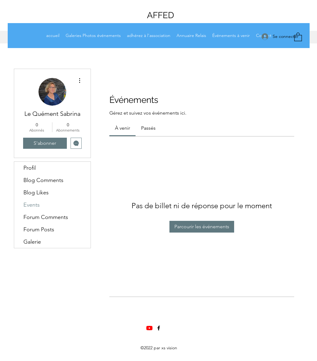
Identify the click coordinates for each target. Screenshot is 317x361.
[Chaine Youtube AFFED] (149, 328)
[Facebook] (159, 328)
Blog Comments (43, 180)
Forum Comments (45, 217)
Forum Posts (38, 229)
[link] (122, 128)
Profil (29, 167)
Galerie (32, 241)
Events (31, 204)
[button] (298, 36)
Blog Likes (36, 192)
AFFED (160, 15)
